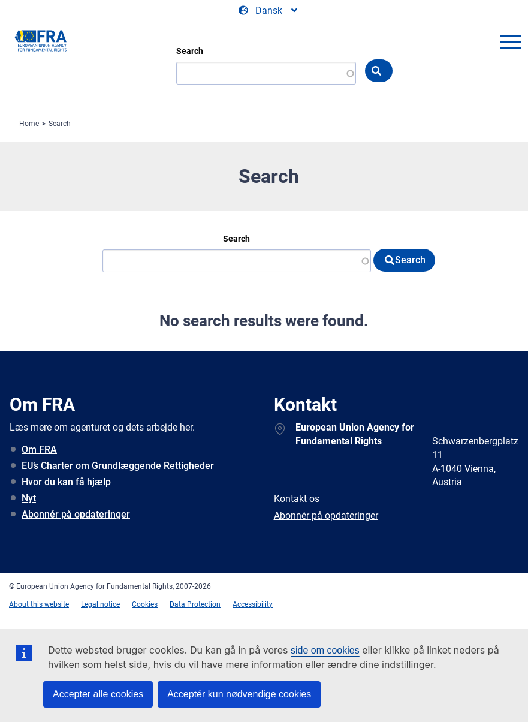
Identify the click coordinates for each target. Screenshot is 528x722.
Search (189, 51)
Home (29, 123)
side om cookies (325, 650)
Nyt (29, 498)
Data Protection (195, 604)
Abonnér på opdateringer (76, 514)
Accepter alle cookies (98, 694)
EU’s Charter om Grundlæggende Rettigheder (118, 465)
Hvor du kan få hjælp (66, 482)
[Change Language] (268, 11)
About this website (39, 604)
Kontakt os (296, 498)
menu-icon (510, 41)
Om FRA (39, 449)
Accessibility (253, 604)
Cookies (145, 604)
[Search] (236, 260)
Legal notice (100, 604)
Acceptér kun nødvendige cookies (239, 694)
